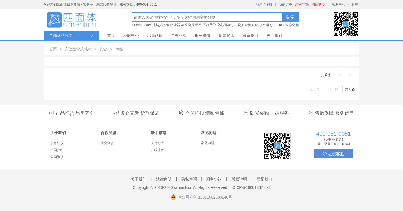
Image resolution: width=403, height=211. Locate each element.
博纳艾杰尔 (160, 25)
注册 (269, 4)
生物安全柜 (242, 25)
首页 (111, 35)
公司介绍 (57, 150)
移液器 (175, 25)
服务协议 (57, 143)
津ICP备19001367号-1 (250, 187)
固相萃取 (209, 25)
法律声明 (164, 179)
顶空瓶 (264, 25)
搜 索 (289, 17)
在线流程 (157, 150)
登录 (259, 4)
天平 (198, 25)
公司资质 (57, 157)
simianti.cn (183, 187)
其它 (103, 49)
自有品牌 (179, 35)
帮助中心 (338, 4)
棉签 (119, 49)
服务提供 (202, 35)
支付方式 (157, 143)
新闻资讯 (226, 35)
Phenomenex (142, 25)
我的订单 (285, 4)
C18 (255, 25)
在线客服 (333, 153)
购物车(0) (302, 4)
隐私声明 (189, 179)
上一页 (315, 89)
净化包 (294, 25)
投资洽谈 (107, 143)
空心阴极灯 (225, 25)
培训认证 (155, 35)
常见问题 (207, 143)
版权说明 (239, 179)
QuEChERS (279, 25)
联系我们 (250, 35)
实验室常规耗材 (78, 49)
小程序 (353, 4)
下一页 (333, 89)
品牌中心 (131, 35)
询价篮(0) (319, 4)
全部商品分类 (71, 35)
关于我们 (274, 35)
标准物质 (187, 25)
